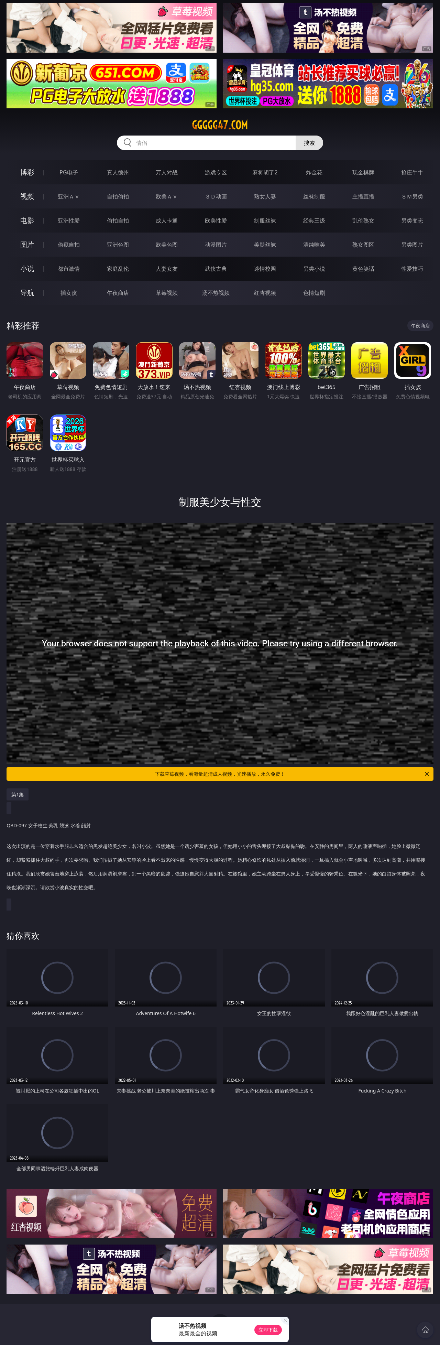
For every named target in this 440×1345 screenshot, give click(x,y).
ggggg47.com (220, 125)
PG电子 (68, 172)
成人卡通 (167, 220)
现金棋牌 (363, 172)
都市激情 (69, 268)
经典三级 (314, 220)
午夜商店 (118, 293)
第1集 (17, 794)
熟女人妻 (265, 196)
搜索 (309, 143)
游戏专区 (216, 172)
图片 (27, 244)
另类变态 (412, 220)
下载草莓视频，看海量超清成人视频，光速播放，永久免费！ (292, 774)
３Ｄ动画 (216, 196)
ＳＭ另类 (412, 196)
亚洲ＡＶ (69, 196)
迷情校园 (265, 268)
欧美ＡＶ (167, 196)
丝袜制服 (314, 196)
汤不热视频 (216, 293)
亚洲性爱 (69, 220)
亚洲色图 (118, 244)
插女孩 (68, 293)
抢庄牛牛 (412, 172)
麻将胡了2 (264, 172)
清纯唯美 (314, 244)
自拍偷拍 (118, 196)
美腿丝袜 (265, 244)
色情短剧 (314, 293)
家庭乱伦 (118, 268)
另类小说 (314, 268)
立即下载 (268, 1329)
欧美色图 (167, 244)
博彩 (27, 172)
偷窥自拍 (69, 244)
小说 (27, 268)
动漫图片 (216, 244)
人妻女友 (167, 268)
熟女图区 (363, 244)
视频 (27, 196)
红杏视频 (265, 293)
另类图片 (412, 244)
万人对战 (167, 172)
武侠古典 (216, 268)
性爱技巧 (412, 268)
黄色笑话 (363, 268)
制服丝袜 (265, 220)
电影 (27, 220)
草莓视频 (167, 293)
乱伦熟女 (363, 220)
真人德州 (118, 172)
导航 (27, 292)
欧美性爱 (216, 220)
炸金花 (314, 172)
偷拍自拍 (118, 220)
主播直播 (363, 196)
